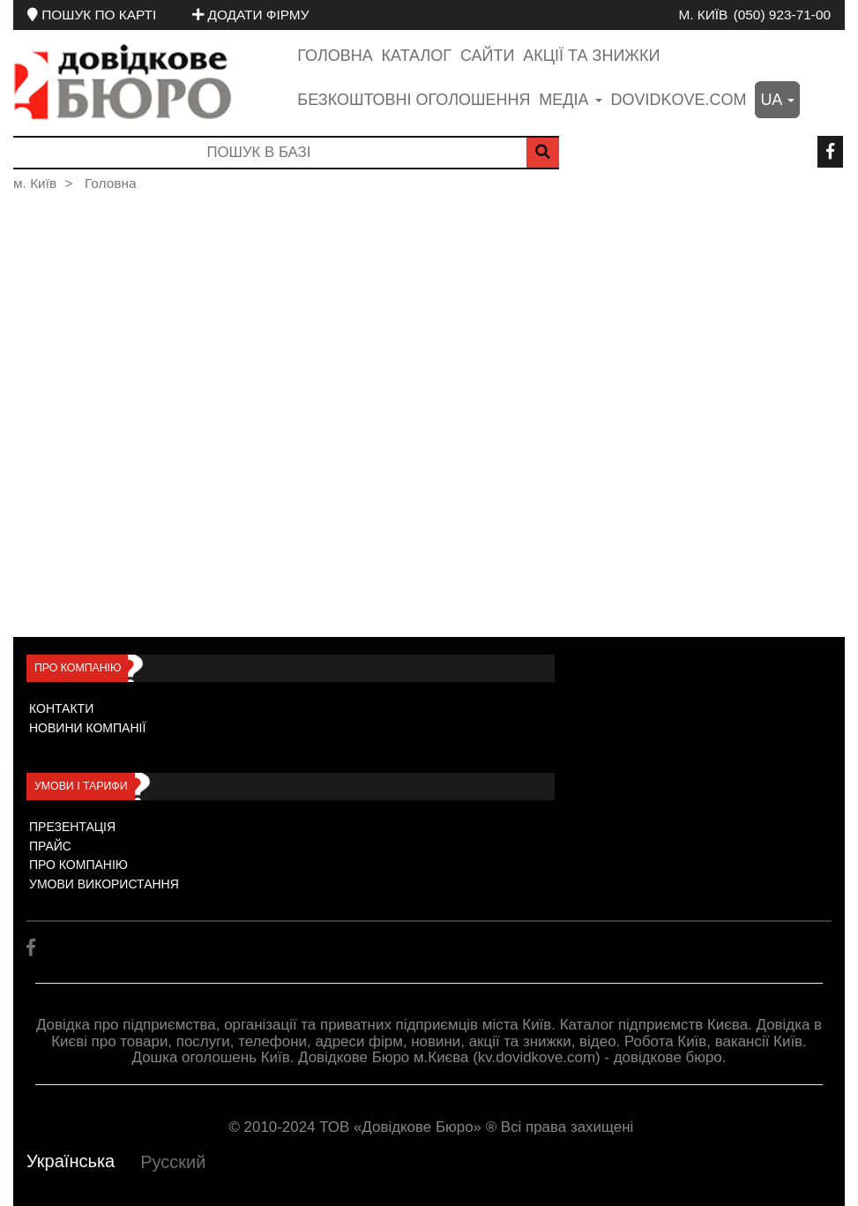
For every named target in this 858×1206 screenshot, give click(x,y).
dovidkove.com (678, 100)
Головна (334, 55)
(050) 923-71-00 (782, 14)
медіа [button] (570, 100)
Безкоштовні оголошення (413, 100)
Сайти (487, 55)
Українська (70, 1161)
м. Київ (702, 14)
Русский (172, 1162)
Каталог (416, 55)
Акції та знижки (591, 55)
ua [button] (777, 100)
